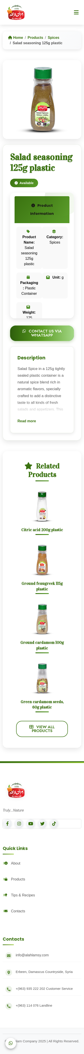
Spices (53, 38)
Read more (26, 421)
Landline (34, 1005)
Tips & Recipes (19, 895)
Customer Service (44, 988)
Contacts (14, 911)
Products (35, 38)
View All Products (42, 729)
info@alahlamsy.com (32, 955)
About (12, 863)
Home (15, 38)
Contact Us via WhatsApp (42, 333)
